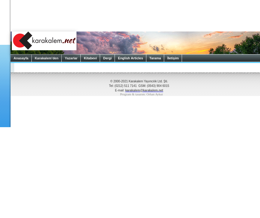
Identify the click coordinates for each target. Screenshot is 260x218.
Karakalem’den (46, 58)
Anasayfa (21, 58)
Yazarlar (71, 58)
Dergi (107, 58)
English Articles (130, 58)
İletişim (173, 58)
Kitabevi (90, 58)
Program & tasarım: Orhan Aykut (141, 94)
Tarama (155, 58)
